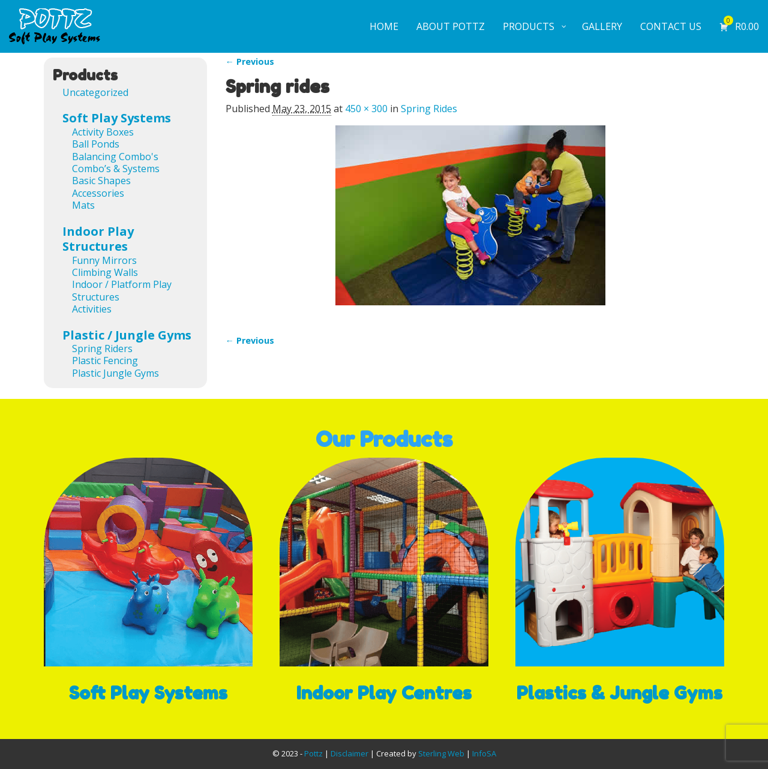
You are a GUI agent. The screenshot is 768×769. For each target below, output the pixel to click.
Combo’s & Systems (116, 168)
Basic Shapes (101, 180)
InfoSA (484, 753)
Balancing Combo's (115, 156)
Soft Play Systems (116, 118)
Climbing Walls (105, 272)
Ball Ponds (95, 144)
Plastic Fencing (105, 360)
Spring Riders (102, 348)
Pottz (313, 753)
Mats (83, 205)
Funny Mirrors (104, 260)
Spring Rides (429, 108)
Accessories (98, 193)
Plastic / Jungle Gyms (126, 335)
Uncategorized (95, 92)
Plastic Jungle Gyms (115, 373)
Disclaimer (349, 753)
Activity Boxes (103, 132)
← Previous (250, 61)
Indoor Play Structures (98, 239)
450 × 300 (366, 108)
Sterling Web (441, 753)
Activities (92, 309)
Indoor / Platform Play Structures (122, 290)
